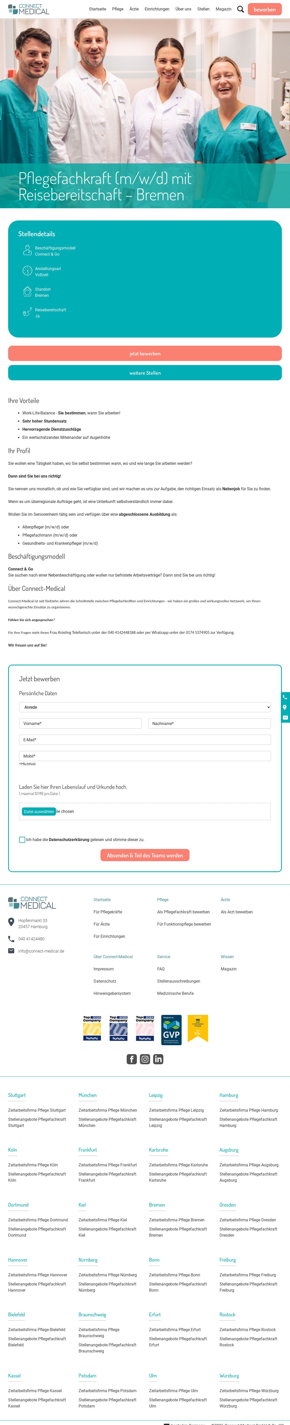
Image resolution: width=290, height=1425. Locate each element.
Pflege (117, 9)
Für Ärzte (102, 924)
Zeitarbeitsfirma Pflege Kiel (103, 1220)
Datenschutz (105, 981)
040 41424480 (31, 939)
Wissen (227, 956)
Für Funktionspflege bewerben (184, 924)
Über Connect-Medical (113, 956)
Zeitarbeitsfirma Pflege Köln (33, 1165)
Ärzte (134, 9)
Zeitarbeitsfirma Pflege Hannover (37, 1275)
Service (163, 956)
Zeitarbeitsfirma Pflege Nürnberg (108, 1275)
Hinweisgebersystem (112, 993)
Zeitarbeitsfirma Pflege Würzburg (249, 1390)
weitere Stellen (145, 372)
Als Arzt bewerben (237, 912)
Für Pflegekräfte (108, 912)
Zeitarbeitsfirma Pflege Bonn (174, 1275)
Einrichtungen (157, 9)
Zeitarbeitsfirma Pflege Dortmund (38, 1220)
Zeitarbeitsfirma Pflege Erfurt (175, 1329)
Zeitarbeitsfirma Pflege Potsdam (108, 1390)
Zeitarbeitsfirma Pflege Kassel (35, 1390)
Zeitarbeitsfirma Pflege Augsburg (249, 1165)
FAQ (161, 969)
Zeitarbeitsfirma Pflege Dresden (248, 1220)
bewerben (265, 9)
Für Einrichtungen (109, 936)
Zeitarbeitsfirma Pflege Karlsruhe (178, 1165)
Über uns (183, 9)
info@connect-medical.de (41, 951)
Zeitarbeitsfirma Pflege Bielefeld (36, 1329)
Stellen (203, 9)
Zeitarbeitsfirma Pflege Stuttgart (37, 1110)
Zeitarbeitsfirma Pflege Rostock (248, 1329)
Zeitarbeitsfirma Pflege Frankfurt (108, 1165)
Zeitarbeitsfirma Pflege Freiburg (248, 1275)
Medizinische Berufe (175, 993)
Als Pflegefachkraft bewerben (183, 912)
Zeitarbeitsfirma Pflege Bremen (177, 1220)
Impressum (104, 969)
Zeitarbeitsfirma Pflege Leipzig (176, 1110)
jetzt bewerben (145, 353)
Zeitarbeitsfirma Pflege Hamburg (249, 1110)
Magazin (223, 9)
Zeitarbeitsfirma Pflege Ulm (173, 1390)
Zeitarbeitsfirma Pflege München (108, 1110)
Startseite (97, 9)
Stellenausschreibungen (178, 981)
